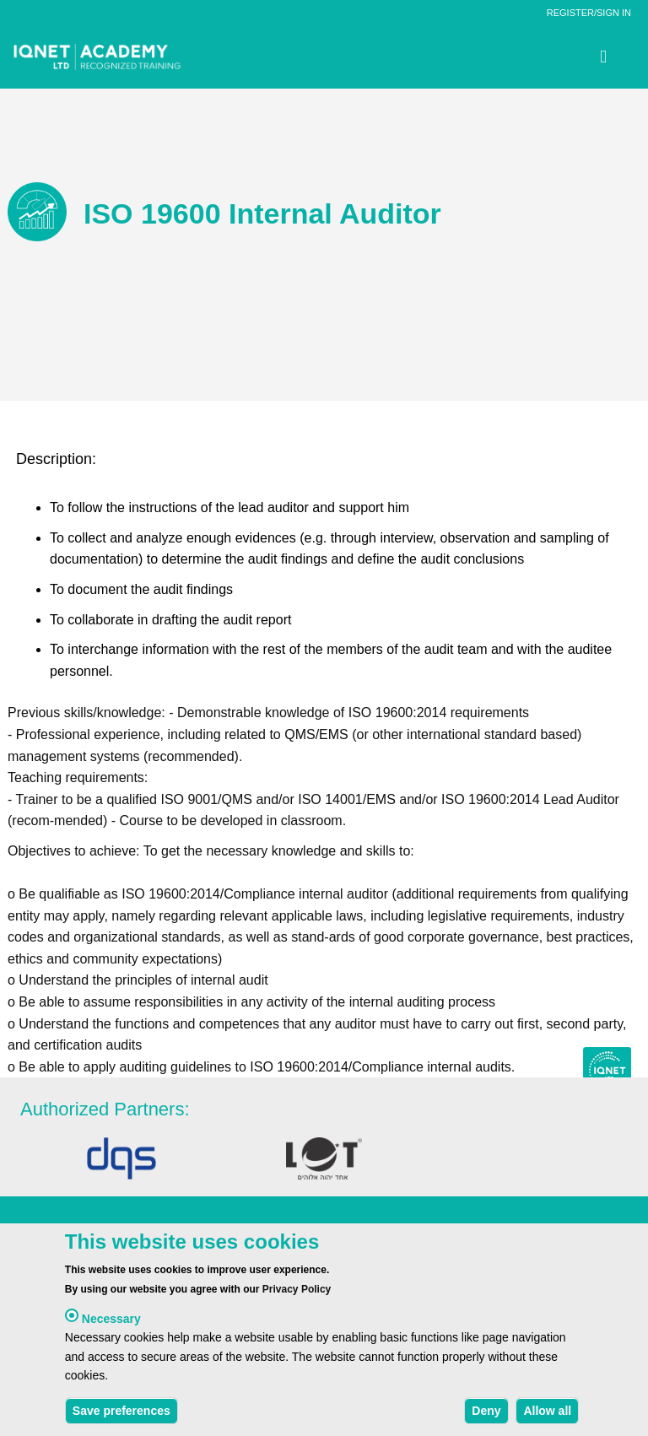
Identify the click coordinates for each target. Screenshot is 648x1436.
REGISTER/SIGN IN (589, 13)
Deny (486, 1414)
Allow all (547, 1414)
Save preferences (121, 1414)
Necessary (111, 1322)
